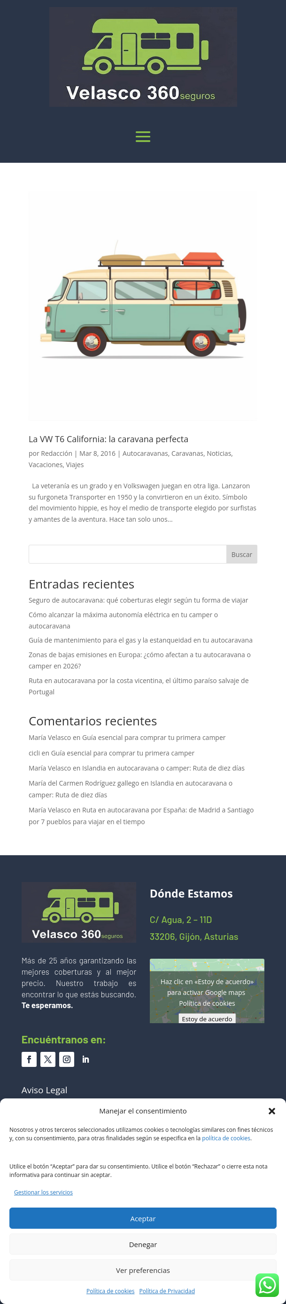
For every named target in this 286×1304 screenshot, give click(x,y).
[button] (272, 1111)
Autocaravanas (145, 453)
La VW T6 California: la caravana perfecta (108, 439)
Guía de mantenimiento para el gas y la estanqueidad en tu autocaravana (141, 640)
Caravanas (187, 453)
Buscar (242, 554)
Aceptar (142, 1218)
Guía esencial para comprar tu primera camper (153, 737)
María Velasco (50, 737)
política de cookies (226, 1138)
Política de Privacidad (167, 1291)
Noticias (219, 453)
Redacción (56, 453)
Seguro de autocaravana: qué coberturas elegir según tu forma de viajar (138, 600)
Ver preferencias (143, 1270)
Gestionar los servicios (43, 1192)
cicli (34, 752)
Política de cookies (110, 1291)
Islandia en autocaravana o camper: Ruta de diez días (163, 767)
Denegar (143, 1244)
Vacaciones (45, 464)
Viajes (75, 464)
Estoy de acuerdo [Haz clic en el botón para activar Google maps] (207, 1018)
